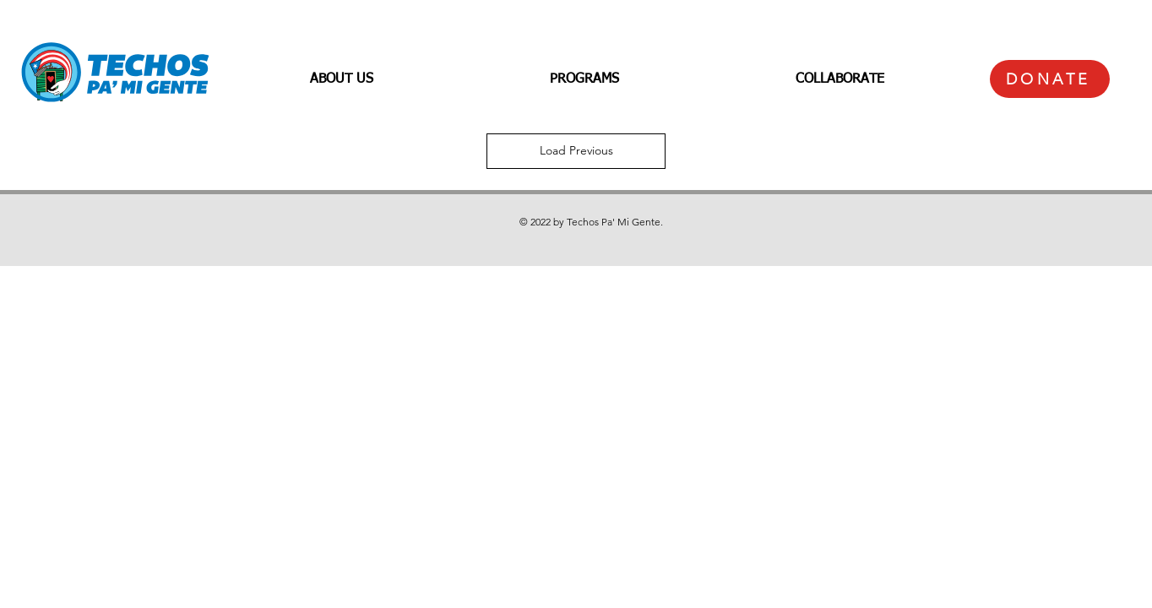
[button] (341, 79)
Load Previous (576, 150)
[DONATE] (1050, 79)
